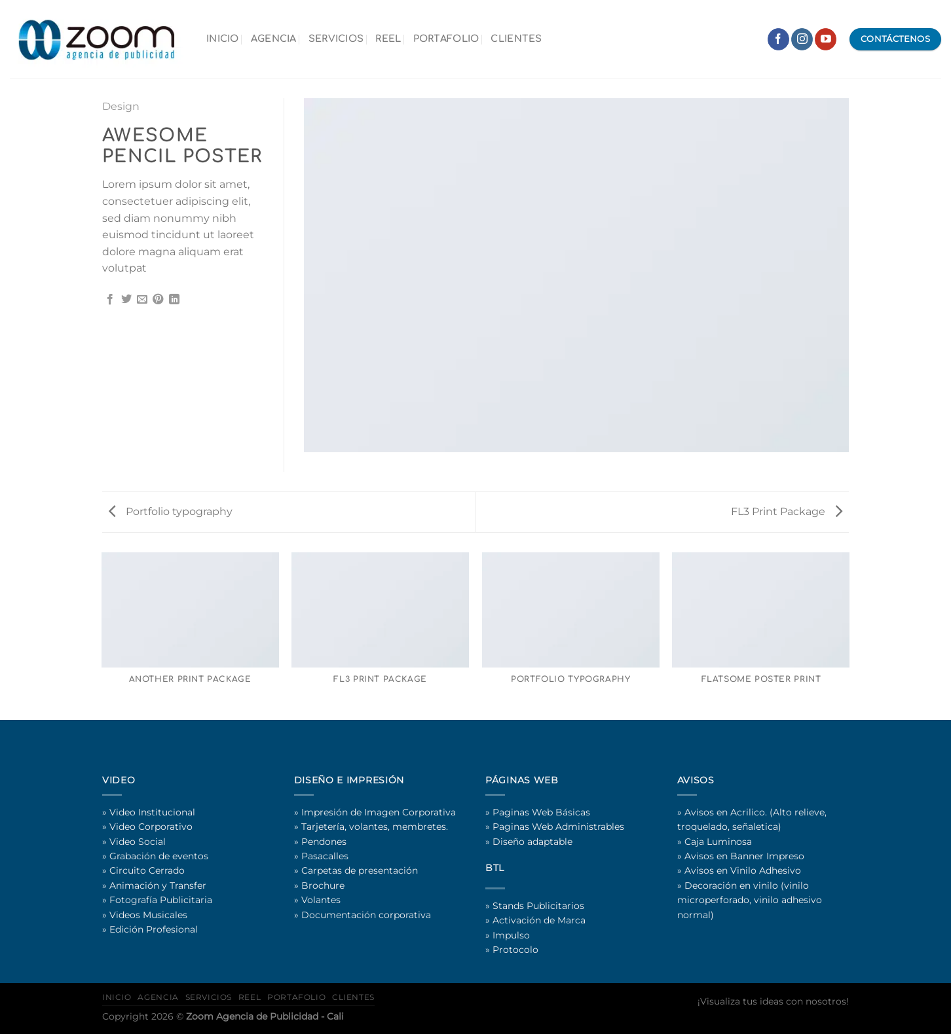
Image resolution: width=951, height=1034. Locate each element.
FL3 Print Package (786, 511)
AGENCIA (274, 38)
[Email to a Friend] (142, 300)
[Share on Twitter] (126, 300)
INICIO (222, 38)
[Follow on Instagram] (802, 39)
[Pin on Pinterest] (158, 300)
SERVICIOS (336, 38)
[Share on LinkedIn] (174, 300)
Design (121, 106)
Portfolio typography (171, 511)
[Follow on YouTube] (825, 39)
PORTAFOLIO (446, 38)
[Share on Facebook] (110, 300)
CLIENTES (516, 38)
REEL (388, 38)
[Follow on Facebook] (778, 39)
